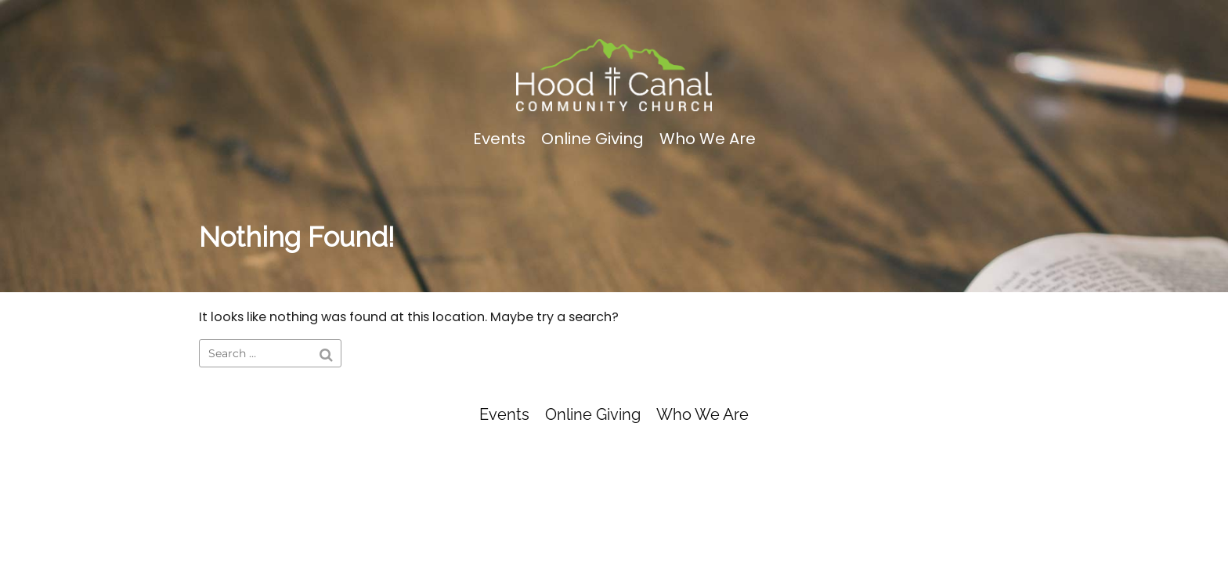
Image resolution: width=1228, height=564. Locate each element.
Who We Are (707, 139)
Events (499, 139)
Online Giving (592, 139)
